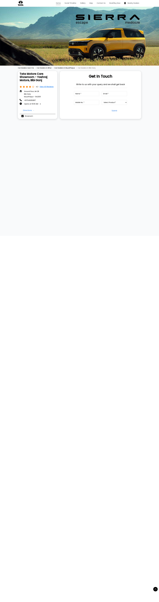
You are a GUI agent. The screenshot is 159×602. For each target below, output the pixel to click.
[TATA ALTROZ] (119, 157)
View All (24, 275)
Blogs (94, 510)
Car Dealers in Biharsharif (29, 587)
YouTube (121, 510)
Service (70, 500)
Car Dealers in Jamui (113, 592)
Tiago (45, 503)
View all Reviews (47, 86)
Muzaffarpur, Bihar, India (111, 326)
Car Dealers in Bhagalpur (91, 583)
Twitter (121, 504)
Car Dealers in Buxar (50, 587)
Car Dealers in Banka (27, 583)
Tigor (44, 507)
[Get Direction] (123, 325)
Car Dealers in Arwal (65, 579)
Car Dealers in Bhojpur (113, 583)
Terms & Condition (99, 507)
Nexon (45, 500)
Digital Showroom (74, 507)
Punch (45, 510)
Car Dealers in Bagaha (110, 579)
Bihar (80, 324)
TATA (20, 500)
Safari (45, 520)
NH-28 (22, 542)
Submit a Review (27, 236)
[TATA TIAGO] (39, 155)
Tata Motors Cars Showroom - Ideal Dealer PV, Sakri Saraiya (79, 443)
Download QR (121, 270)
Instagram (122, 507)
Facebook (122, 500)
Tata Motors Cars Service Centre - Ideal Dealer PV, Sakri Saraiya (116, 443)
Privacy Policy (97, 503)
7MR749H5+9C (107, 324)
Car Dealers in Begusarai (48, 583)
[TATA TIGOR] (79, 155)
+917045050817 (30, 100)
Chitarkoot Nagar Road (53, 542)
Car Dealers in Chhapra (71, 587)
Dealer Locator (72, 503)
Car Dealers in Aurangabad (87, 579)
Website (30, 479)
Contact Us (96, 500)
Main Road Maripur (73, 542)
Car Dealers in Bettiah (70, 583)
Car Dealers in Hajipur (93, 592)
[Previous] (19, 158)
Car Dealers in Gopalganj (71, 592)
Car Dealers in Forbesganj (29, 592)
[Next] (139, 158)
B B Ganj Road (34, 542)
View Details (38, 175)
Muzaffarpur (82, 327)
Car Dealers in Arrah (46, 579)
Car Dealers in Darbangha (93, 587)
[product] (114, 102)
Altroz (45, 523)
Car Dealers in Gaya (50, 592)
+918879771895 (71, 465)
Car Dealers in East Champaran (119, 587)
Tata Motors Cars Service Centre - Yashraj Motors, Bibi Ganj (40, 443)
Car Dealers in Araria (27, 579)
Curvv (45, 513)
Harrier (45, 517)
